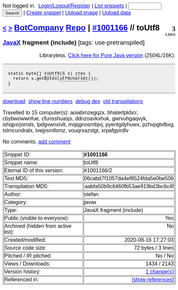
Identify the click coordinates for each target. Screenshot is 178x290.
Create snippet (43, 13)
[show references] (153, 282)
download (14, 104)
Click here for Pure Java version (105, 55)
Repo (76, 27)
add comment (54, 144)
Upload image (81, 13)
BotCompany (39, 27)
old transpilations (123, 104)
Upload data (116, 13)
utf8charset (74, 80)
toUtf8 (52, 74)
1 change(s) (160, 274)
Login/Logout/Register (64, 6)
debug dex (88, 104)
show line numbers (50, 104)
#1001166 (110, 27)
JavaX (12, 42)
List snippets (109, 6)
